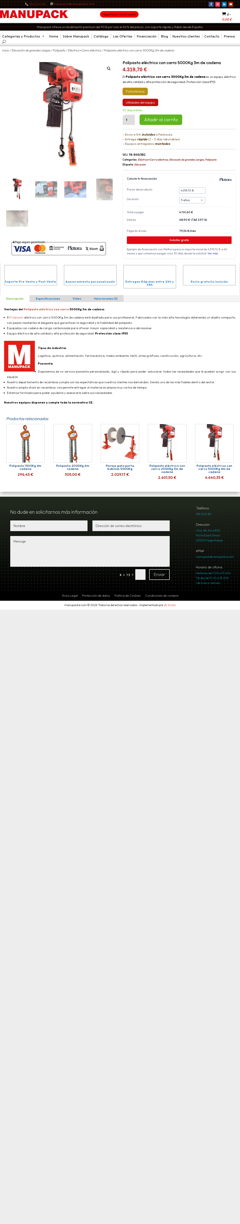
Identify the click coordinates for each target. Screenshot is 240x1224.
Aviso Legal (70, 595)
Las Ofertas (122, 36)
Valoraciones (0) (105, 298)
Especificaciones (48, 298)
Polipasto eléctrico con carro (46, 309)
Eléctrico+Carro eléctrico (84, 50)
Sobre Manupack (76, 36)
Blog (164, 36)
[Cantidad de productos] (129, 120)
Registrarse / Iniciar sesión (119, 14)
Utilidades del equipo (140, 102)
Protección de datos (96, 595)
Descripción (14, 298)
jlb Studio (170, 605)
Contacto (212, 36)
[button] (109, 68)
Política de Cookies (128, 595)
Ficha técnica (135, 91)
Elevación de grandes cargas (30, 50)
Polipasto (59, 50)
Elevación (140, 164)
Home (53, 36)
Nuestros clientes (186, 36)
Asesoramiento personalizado (90, 281)
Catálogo (101, 36)
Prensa (229, 36)
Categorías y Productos (23, 36)
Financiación (147, 36)
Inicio (5, 50)
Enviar (159, 574)
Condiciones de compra (161, 595)
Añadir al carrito (161, 119)
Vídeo (77, 298)
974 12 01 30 (37, 4)
